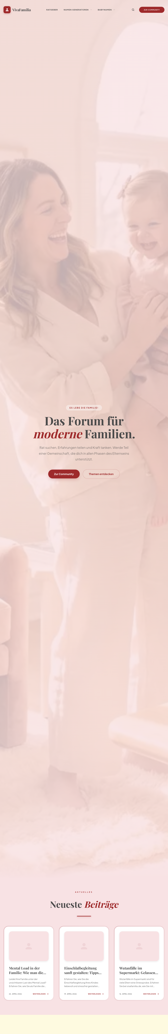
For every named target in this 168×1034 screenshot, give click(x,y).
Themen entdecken (101, 474)
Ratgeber (52, 10)
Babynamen (106, 10)
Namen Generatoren (78, 10)
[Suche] (133, 9)
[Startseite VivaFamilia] (17, 9)
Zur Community (152, 10)
